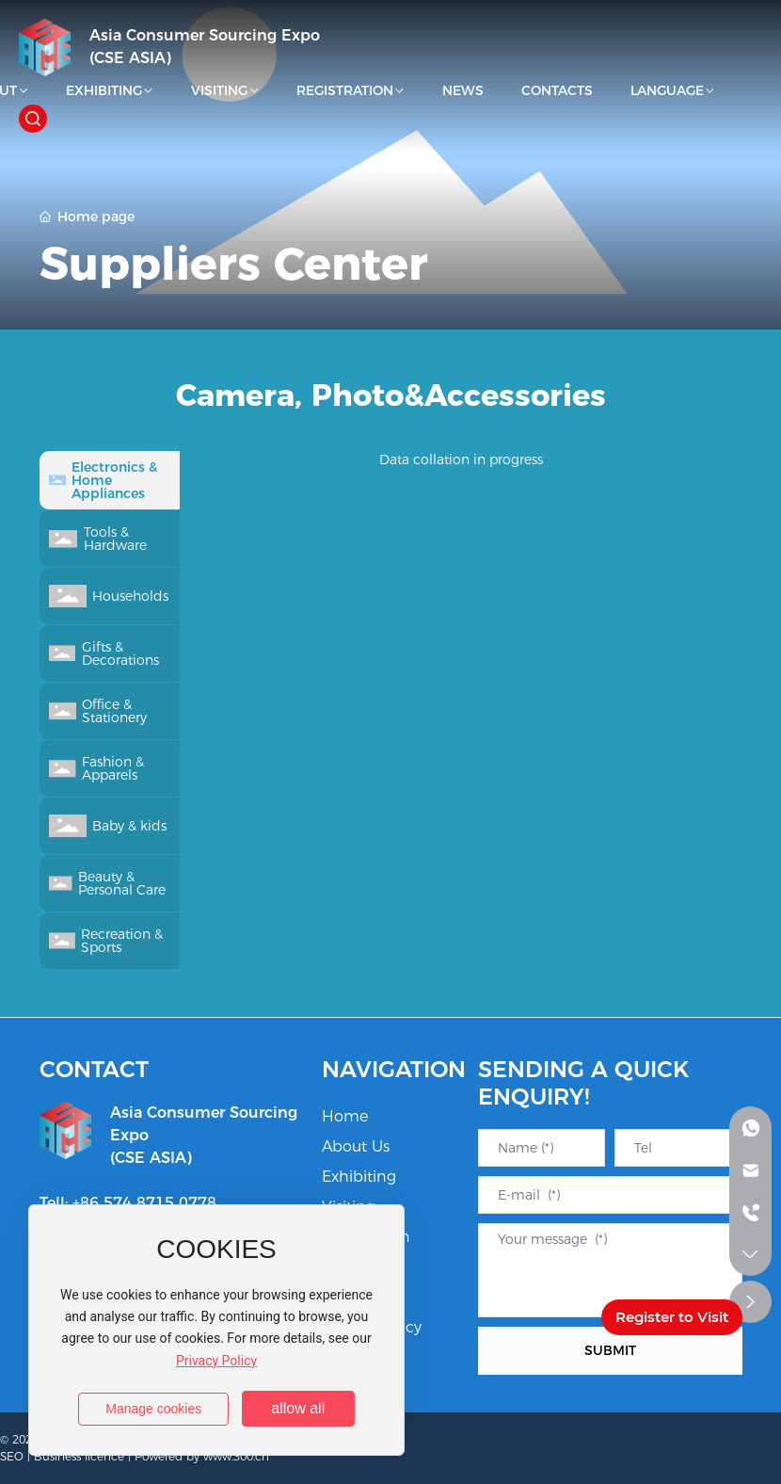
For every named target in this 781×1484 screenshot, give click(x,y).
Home (345, 1116)
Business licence (79, 1456)
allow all (298, 1408)
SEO (12, 1456)
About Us (356, 1146)
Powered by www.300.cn (202, 1456)
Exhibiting (359, 1177)
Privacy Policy (216, 1360)
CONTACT (94, 1069)
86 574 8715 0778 (148, 1203)
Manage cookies (153, 1408)
